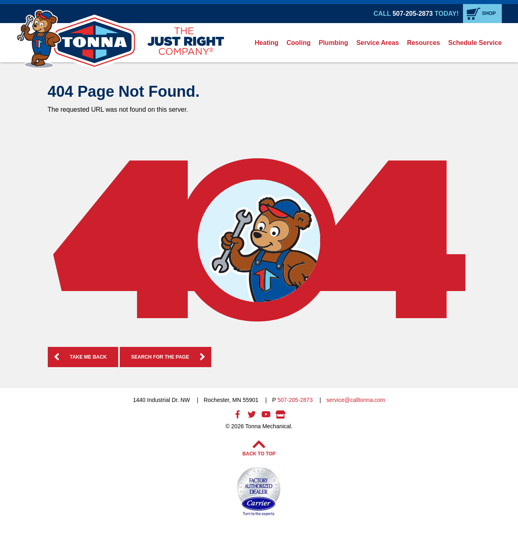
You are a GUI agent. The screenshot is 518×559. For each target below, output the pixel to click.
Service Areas (377, 42)
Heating (266, 42)
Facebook (237, 414)
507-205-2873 (413, 13)
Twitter (252, 414)
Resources (423, 42)
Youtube (266, 414)
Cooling (299, 42)
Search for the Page (160, 357)
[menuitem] (266, 42)
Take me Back (88, 357)
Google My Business (280, 414)
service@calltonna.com (356, 400)
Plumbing (333, 42)
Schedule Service (475, 42)
